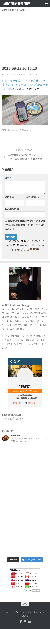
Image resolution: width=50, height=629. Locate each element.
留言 (8, 178)
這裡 (32, 336)
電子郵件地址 (33, 197)
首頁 (4, 80)
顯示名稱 (9, 197)
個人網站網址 (12, 208)
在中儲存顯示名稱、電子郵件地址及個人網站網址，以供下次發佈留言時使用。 (25, 225)
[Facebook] (20, 621)
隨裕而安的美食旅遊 (16, 3)
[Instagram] (25, 621)
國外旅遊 (15, 80)
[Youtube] (29, 621)
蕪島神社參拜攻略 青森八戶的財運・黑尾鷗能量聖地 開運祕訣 (25, 85)
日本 (25, 80)
